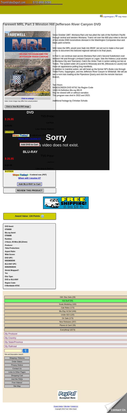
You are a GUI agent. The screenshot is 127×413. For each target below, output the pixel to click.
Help (118, 17)
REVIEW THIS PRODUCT (29, 190)
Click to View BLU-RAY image (17, 106)
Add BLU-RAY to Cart (29, 184)
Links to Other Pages (17, 372)
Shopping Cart (17, 376)
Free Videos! (17, 383)
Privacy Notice (17, 365)
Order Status (17, 362)
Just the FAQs (17, 379)
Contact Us (17, 369)
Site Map (17, 386)
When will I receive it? (29, 138)
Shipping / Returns (17, 358)
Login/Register (107, 17)
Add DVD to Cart (29, 144)
